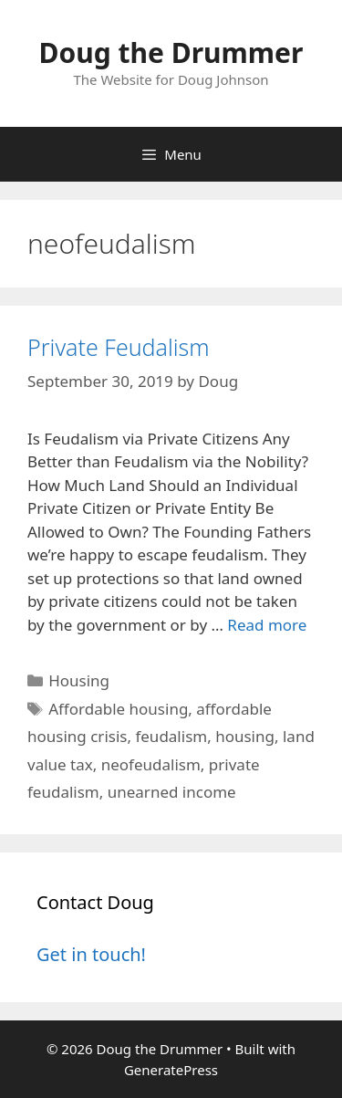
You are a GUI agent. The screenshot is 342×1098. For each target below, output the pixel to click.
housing (245, 736)
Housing (78, 680)
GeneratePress (171, 1070)
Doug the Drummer (171, 52)
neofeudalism (151, 764)
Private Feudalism (118, 346)
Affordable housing (118, 708)
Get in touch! (91, 954)
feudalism (171, 736)
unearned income (172, 791)
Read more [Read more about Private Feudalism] (266, 624)
